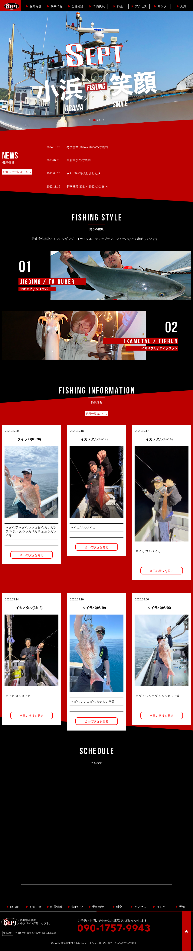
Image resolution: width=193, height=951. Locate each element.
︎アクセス (139, 6)
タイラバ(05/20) (29, 439)
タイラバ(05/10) (94, 608)
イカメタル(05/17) (94, 439)
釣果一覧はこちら (96, 413)
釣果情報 (55, 6)
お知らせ (33, 6)
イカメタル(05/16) (159, 439)
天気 (181, 6)
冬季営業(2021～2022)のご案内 (87, 186)
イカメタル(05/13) (29, 608)
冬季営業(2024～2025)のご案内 (87, 147)
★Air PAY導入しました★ (83, 173)
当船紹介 (76, 6)
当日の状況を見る (31, 555)
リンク (160, 6)
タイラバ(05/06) (159, 608)
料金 (118, 6)
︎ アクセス (138, 906)
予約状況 (97, 6)
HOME (12, 906)
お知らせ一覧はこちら (17, 171)
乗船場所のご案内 (78, 160)
